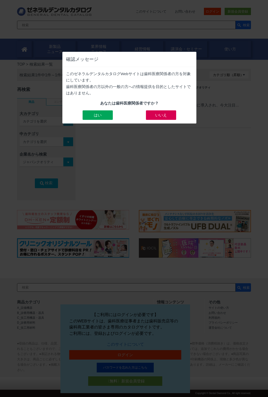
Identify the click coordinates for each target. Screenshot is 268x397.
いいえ (161, 115)
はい (98, 115)
